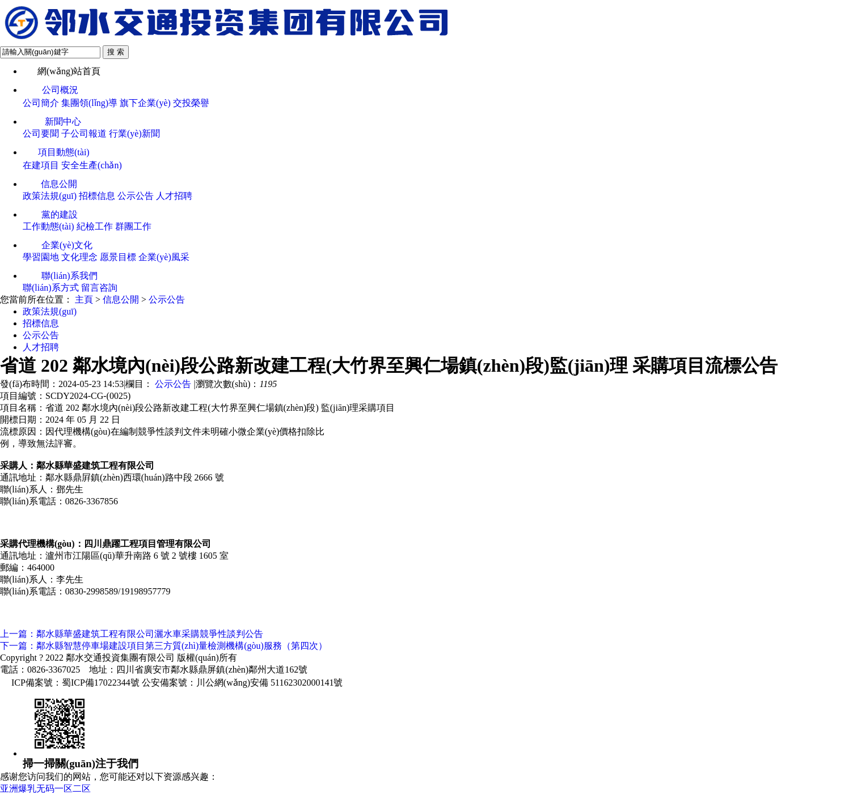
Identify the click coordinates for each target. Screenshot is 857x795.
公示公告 (135, 196)
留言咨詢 (99, 287)
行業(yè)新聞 (134, 133)
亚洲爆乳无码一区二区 (45, 788)
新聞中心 (52, 121)
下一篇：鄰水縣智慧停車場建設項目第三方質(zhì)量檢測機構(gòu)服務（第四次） (163, 646)
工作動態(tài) (48, 226)
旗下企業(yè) (145, 103)
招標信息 (97, 196)
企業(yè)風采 (163, 257)
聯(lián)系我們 (60, 275)
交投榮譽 (191, 103)
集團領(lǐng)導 (89, 103)
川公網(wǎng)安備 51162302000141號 (269, 682)
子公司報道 (84, 133)
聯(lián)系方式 (51, 287)
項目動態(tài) (56, 152)
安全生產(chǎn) (91, 165)
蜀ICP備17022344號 (101, 682)
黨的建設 (50, 214)
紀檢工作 (95, 226)
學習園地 (41, 257)
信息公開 (50, 184)
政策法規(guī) (50, 196)
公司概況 (50, 90)
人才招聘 (174, 196)
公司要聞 (41, 133)
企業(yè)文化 (57, 245)
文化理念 (79, 257)
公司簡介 (41, 103)
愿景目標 (118, 257)
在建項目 (41, 165)
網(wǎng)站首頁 (61, 71)
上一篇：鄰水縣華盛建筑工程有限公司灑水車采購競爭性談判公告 (131, 634)
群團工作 (133, 226)
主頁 (84, 299)
